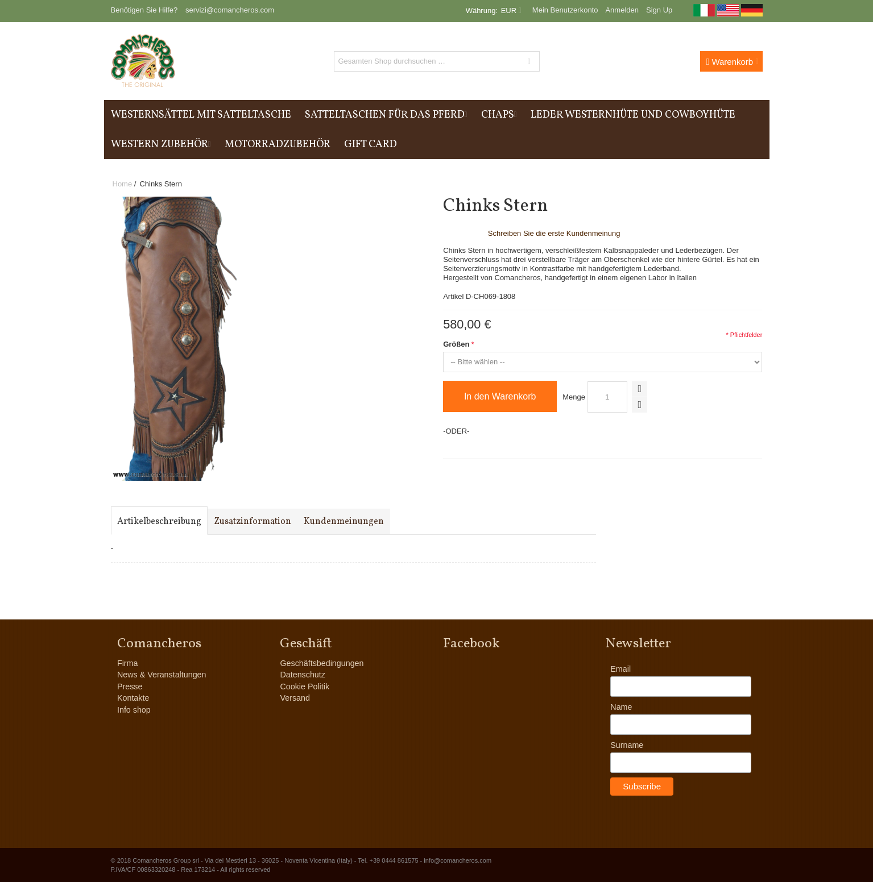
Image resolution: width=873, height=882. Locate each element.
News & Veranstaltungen (161, 674)
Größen (456, 344)
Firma (127, 663)
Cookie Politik (304, 686)
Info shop (134, 709)
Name (621, 707)
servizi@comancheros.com (229, 10)
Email (620, 668)
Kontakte (133, 697)
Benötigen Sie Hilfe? (144, 10)
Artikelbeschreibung (159, 521)
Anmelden (622, 10)
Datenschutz (302, 674)
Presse (130, 686)
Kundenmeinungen (344, 521)
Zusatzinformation (252, 521)
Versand (294, 697)
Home (123, 184)
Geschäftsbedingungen (321, 663)
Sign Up (659, 10)
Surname (626, 745)
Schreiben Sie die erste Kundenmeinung (554, 233)
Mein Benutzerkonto (565, 10)
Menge (573, 397)
